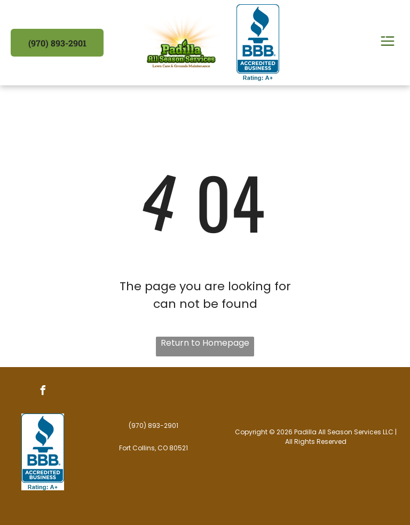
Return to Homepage (205, 343)
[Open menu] (387, 42)
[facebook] (42, 392)
